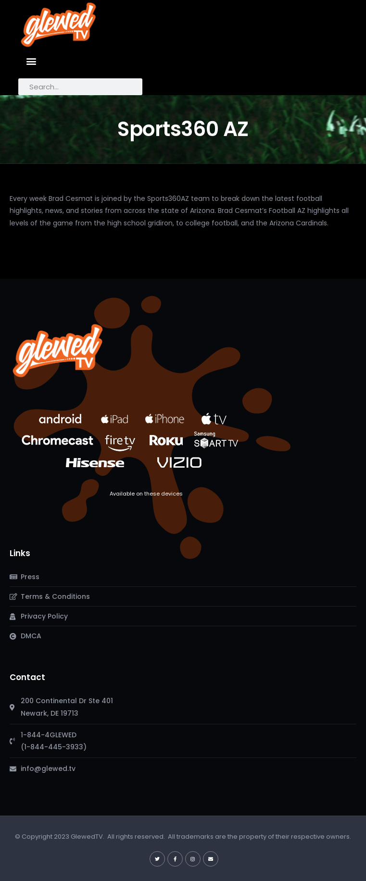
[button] (31, 61)
